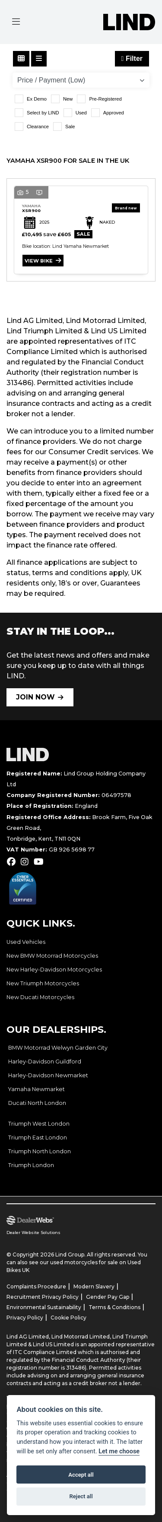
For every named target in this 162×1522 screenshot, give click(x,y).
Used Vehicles (25, 942)
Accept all (80, 1474)
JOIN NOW (35, 697)
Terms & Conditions (114, 1307)
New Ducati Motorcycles (40, 997)
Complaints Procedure (36, 1286)
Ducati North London (37, 1103)
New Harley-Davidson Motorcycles (54, 969)
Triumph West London (39, 1123)
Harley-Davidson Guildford (44, 1061)
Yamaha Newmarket (36, 1089)
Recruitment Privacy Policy (42, 1297)
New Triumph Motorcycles (42, 983)
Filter (132, 58)
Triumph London (31, 1165)
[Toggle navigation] (16, 22)
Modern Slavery (93, 1286)
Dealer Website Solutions (33, 1232)
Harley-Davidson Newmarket (48, 1075)
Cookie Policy (68, 1317)
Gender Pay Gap (107, 1297)
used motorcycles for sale (84, 1262)
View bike (39, 261)
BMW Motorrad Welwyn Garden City (58, 1047)
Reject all (80, 1496)
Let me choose (119, 1451)
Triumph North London (39, 1151)
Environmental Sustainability (43, 1307)
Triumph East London (37, 1137)
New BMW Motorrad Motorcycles (52, 955)
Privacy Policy (24, 1317)
